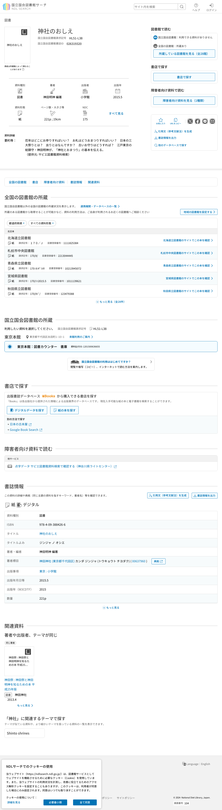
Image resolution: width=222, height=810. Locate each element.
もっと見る (25, 705)
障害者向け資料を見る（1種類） (184, 100)
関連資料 (94, 182)
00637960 (138, 561)
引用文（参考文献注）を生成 (173, 131)
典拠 (158, 561)
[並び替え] (17, 223)
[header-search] (160, 7)
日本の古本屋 (21, 424)
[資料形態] (42, 223)
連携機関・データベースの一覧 (100, 206)
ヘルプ (196, 7)
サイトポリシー (126, 798)
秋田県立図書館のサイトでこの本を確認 (188, 291)
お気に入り (160, 121)
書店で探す (184, 77)
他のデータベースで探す (170, 145)
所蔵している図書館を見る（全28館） (184, 53)
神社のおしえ (48, 533)
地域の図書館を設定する (200, 212)
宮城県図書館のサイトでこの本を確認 (190, 278)
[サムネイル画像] (20, 661)
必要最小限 (55, 802)
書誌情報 (76, 182)
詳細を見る (13, 802)
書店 (35, 182)
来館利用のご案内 (81, 337)
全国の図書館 (17, 182)
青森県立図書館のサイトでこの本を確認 (188, 265)
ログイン (211, 7)
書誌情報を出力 (165, 138)
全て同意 (85, 802)
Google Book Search (26, 429)
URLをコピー (175, 121)
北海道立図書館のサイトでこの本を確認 (188, 240)
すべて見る (116, 113)
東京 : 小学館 (47, 571)
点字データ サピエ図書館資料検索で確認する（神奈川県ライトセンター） (66, 466)
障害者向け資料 (54, 182)
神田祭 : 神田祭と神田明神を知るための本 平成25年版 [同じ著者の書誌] (19, 684)
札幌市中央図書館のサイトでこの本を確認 (187, 253)
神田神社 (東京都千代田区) (57, 561)
